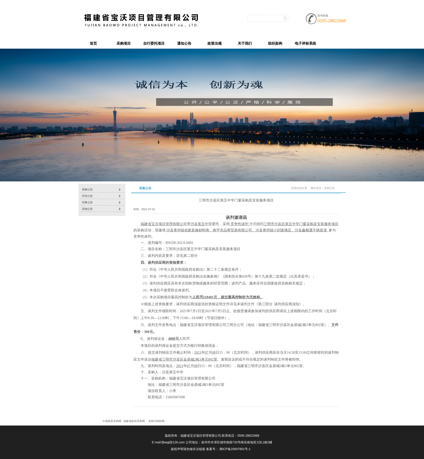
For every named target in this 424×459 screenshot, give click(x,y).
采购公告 (87, 189)
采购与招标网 (156, 421)
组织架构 (275, 43)
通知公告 (184, 43)
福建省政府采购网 (134, 421)
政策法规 (214, 43)
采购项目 (124, 43)
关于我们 (245, 43)
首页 (93, 43)
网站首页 (316, 188)
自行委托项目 (154, 43)
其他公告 (87, 208)
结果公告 (87, 202)
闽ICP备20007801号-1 (235, 449)
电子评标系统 (305, 43)
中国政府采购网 (111, 421)
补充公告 (87, 195)
